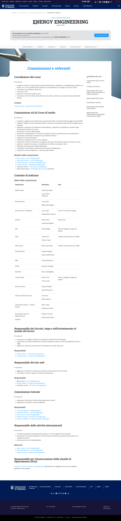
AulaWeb (12, 1)
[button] (24, 6)
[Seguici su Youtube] (100, 1)
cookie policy (60, 517)
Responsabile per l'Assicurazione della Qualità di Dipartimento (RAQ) (95, 114)
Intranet (30, 1)
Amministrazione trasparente (32, 487)
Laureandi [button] (51, 47)
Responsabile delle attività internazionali (95, 107)
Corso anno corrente (101, 35)
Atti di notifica (68, 486)
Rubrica (35, 1)
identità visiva (50, 517)
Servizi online (5, 1)
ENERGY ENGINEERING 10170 (37, 12)
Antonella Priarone (23, 160)
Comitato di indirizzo (93, 86)
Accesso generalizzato (45, 486)
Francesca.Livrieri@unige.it (38, 167)
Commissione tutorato (94, 102)
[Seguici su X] (98, 1)
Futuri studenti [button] (27, 47)
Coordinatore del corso (94, 76)
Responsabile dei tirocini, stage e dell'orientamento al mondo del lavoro (96, 92)
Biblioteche (18, 1)
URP (91, 486)
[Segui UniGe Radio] (111, 1)
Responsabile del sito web (95, 98)
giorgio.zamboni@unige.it (34, 106)
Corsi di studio (23, 12)
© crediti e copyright (40, 517)
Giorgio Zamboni (19, 106)
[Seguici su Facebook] (104, 1)
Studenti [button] (40, 47)
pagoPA (98, 486)
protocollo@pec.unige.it (79, 506)
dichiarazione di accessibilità (79, 517)
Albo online (58, 486)
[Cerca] (119, 6)
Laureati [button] (62, 47)
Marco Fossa (21, 158)
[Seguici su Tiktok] (106, 1)
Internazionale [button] (75, 47)
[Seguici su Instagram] (102, 1)
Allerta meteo (47, 1)
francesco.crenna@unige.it (35, 466)
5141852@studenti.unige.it (38, 169)
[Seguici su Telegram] (108, 1)
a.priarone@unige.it (36, 450)
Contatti (41, 1)
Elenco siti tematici (81, 486)
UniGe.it (14, 12)
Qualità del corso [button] (90, 47)
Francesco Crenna (20, 466)
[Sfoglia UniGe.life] (86, 1)
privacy (67, 517)
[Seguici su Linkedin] (95, 1)
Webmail (25, 1)
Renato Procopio (22, 162)
